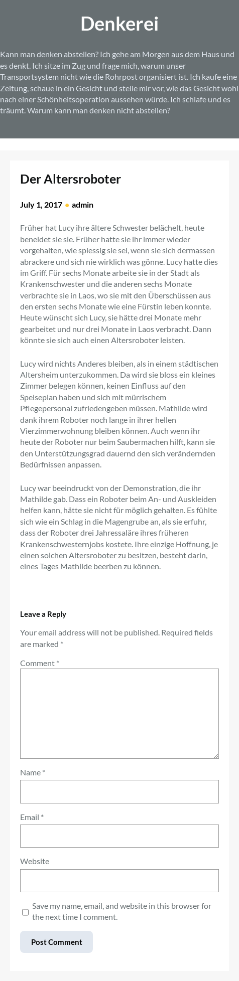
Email (32, 817)
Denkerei (119, 23)
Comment (39, 663)
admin (82, 204)
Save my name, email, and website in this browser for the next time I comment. (121, 911)
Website (34, 861)
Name (32, 772)
